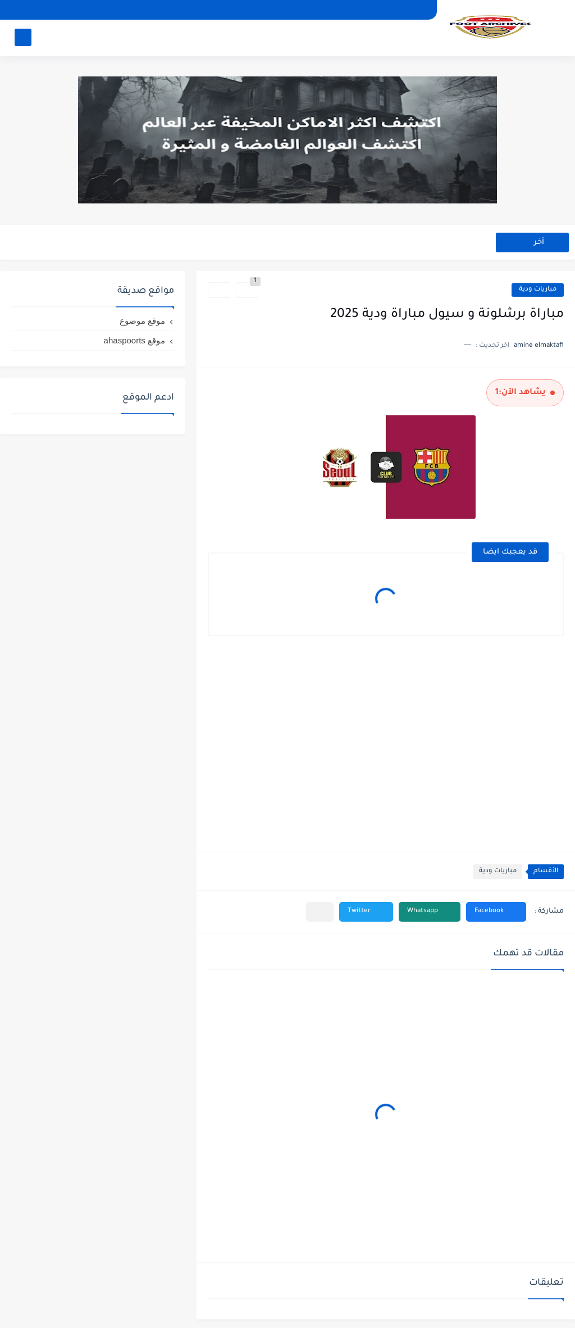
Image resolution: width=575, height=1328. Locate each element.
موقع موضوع (142, 320)
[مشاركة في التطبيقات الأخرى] (320, 912)
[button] (496, 912)
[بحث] (23, 37)
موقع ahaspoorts (134, 340)
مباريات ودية (537, 289)
